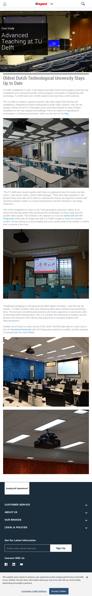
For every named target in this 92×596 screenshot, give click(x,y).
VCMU (31, 332)
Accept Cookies (59, 591)
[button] (4, 4)
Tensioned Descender (21, 329)
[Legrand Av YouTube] (21, 564)
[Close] (87, 577)
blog (67, 113)
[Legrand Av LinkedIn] (13, 564)
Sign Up (60, 548)
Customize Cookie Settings (33, 591)
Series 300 (69, 215)
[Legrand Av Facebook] (6, 564)
